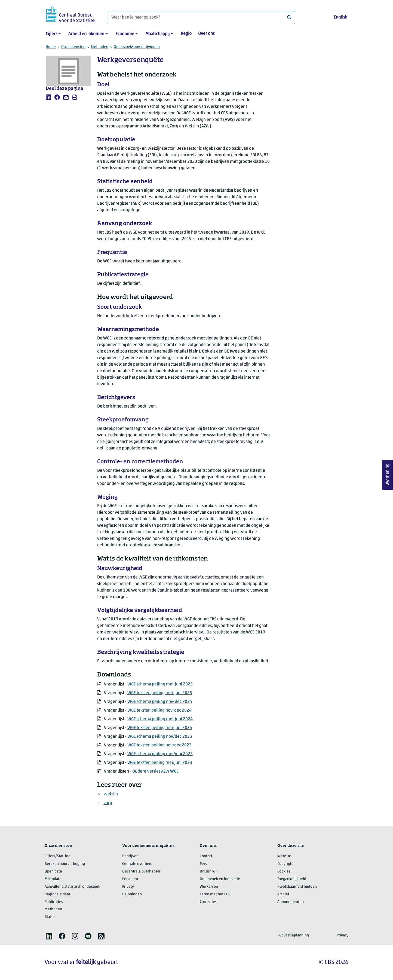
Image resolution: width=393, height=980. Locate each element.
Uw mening (387, 475)
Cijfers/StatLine (57, 856)
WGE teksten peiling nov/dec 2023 (159, 745)
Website (284, 856)
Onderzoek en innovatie (220, 879)
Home (51, 47)
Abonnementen (290, 902)
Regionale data (57, 894)
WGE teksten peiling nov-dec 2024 (159, 710)
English (340, 17)
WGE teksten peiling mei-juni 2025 (159, 693)
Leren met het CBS (215, 894)
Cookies (283, 871)
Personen (130, 879)
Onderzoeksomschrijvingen (137, 47)
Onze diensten (73, 47)
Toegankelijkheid (291, 879)
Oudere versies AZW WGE (155, 771)
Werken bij (209, 887)
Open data (53, 871)
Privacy (128, 887)
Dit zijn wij (209, 871)
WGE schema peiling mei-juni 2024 (160, 719)
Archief (283, 894)
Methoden (99, 47)
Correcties (208, 902)
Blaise (50, 917)
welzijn (111, 794)
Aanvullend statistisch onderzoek (72, 887)
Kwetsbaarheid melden (297, 887)
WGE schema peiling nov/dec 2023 (159, 736)
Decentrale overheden (141, 871)
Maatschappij (157, 34)
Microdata (53, 879)
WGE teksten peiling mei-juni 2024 (159, 728)
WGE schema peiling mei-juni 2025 (160, 684)
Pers (203, 864)
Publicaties (54, 902)
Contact (206, 856)
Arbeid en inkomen (86, 34)
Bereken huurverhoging (65, 864)
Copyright (285, 864)
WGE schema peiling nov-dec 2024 (159, 702)
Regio (186, 34)
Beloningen (132, 894)
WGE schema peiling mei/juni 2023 (160, 754)
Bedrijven (130, 856)
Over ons (206, 34)
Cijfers (51, 34)
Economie (124, 34)
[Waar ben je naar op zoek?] (201, 17)
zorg (108, 803)
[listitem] (48, 97)
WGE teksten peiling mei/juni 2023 (159, 763)
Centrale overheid (137, 864)
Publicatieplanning (293, 935)
